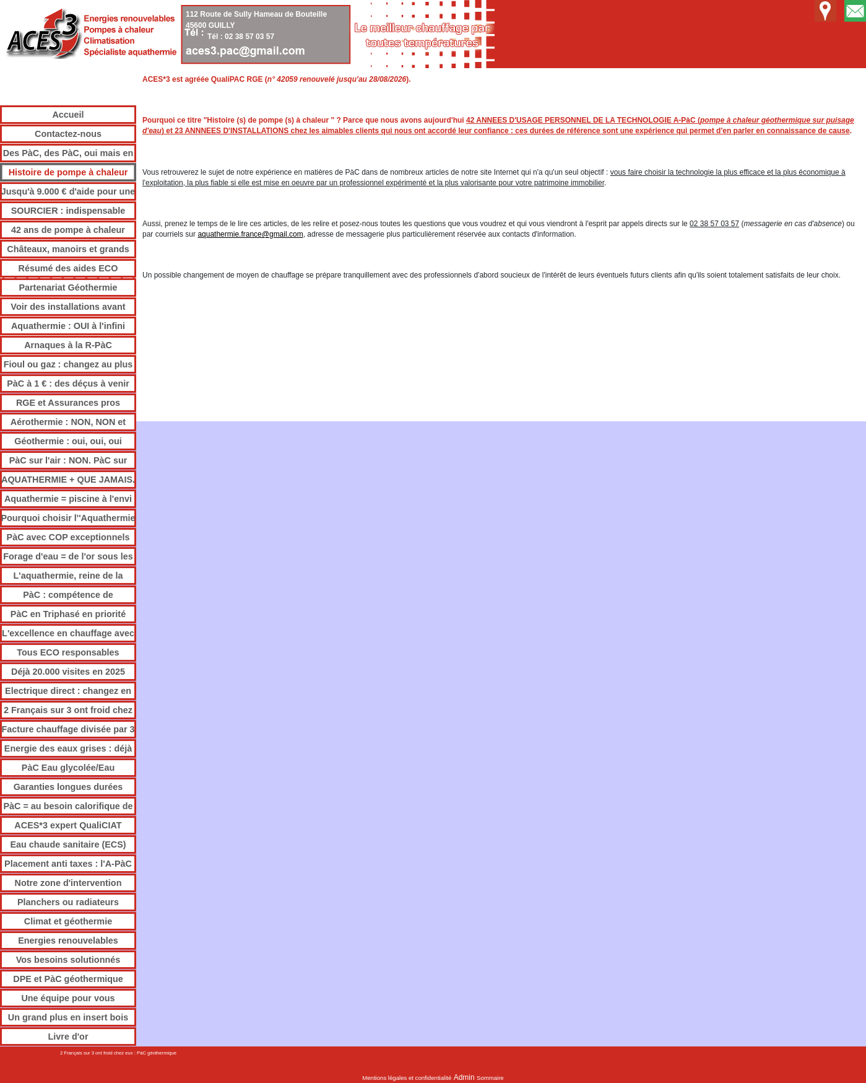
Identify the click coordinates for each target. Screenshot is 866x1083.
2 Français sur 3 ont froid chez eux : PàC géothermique (118, 1053)
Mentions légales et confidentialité (406, 1077)
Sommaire (490, 1077)
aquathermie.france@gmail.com (250, 234)
